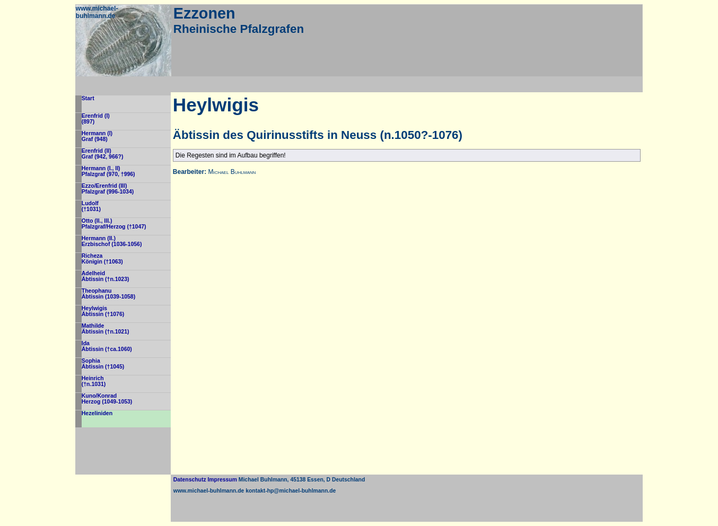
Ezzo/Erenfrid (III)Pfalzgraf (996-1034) (108, 189)
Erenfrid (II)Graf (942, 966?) (103, 154)
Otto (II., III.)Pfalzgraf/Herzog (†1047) (114, 224)
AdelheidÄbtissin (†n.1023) (105, 276)
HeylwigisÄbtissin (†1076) (103, 311)
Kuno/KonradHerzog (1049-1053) (107, 399)
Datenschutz (189, 480)
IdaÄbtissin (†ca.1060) (107, 346)
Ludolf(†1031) (91, 206)
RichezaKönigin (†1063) (102, 259)
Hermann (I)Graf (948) (97, 136)
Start (88, 98)
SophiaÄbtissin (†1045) (103, 364)
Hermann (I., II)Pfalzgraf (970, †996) (108, 171)
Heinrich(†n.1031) (94, 381)
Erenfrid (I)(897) (96, 119)
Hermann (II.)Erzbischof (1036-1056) (112, 241)
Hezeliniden (97, 413)
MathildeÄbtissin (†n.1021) (105, 329)
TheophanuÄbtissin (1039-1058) (108, 294)
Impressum (222, 480)
